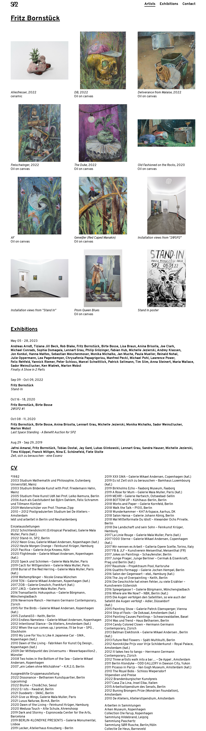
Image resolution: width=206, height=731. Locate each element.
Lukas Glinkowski (106, 448)
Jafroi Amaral (21, 448)
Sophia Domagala (49, 350)
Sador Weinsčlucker (25, 366)
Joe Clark (167, 346)
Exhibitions (169, 4)
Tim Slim (141, 362)
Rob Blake (67, 346)
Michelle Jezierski (142, 350)
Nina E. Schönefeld (70, 452)
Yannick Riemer (43, 362)
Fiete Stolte (94, 452)
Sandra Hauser (153, 448)
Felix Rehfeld (20, 362)
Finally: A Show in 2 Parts (28, 370)
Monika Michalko (103, 354)
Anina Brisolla (147, 346)
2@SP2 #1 (18, 409)
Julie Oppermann (23, 358)
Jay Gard (85, 448)
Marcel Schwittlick (92, 362)
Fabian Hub (119, 350)
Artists (149, 4)
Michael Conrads (23, 350)
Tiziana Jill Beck (46, 346)
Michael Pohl (139, 358)
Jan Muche (125, 354)
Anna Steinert (160, 362)
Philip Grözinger (97, 350)
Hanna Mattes (39, 354)
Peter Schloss (66, 362)
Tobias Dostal (67, 448)
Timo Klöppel (20, 452)
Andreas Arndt (21, 346)
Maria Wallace (183, 362)
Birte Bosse (109, 346)
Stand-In (17, 389)
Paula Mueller (145, 354)
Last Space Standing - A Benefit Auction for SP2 (43, 432)
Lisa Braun (128, 346)
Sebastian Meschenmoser (70, 354)
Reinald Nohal (167, 354)
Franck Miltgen (43, 452)
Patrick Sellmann (121, 362)
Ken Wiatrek (50, 366)
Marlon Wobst (71, 366)
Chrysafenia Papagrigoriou (85, 358)
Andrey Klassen (168, 350)
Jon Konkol (19, 354)
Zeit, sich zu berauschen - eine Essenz (36, 456)
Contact (188, 4)
